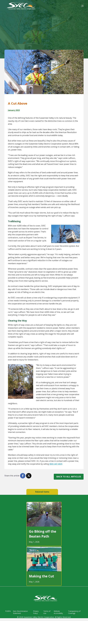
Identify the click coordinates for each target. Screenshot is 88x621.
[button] (22, 475)
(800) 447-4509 (55, 464)
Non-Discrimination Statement (19, 612)
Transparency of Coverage (74, 612)
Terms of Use (46, 612)
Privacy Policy (35, 612)
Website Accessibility (57, 612)
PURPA (7, 611)
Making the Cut (41, 576)
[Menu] (82, 6)
